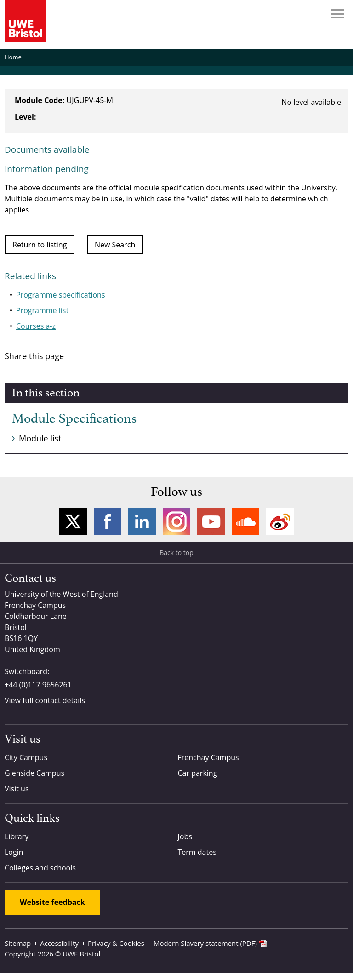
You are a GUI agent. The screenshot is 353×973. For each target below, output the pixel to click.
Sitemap (18, 943)
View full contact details (45, 700)
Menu (337, 14)
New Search (115, 245)
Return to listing (39, 245)
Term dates (197, 852)
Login (14, 852)
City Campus (26, 757)
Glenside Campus (34, 773)
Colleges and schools (40, 868)
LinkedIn (142, 521)
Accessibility (59, 943)
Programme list (42, 310)
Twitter (73, 521)
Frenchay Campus (208, 757)
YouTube (211, 521)
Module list (40, 438)
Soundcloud (245, 521)
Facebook (107, 521)
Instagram (176, 521)
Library (16, 836)
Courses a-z (36, 326)
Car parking (197, 773)
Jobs (185, 836)
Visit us (17, 789)
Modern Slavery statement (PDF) (205, 943)
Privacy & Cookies (116, 943)
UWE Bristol (81, 953)
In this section (46, 393)
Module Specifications (74, 419)
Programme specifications (60, 295)
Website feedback (52, 902)
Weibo (280, 521)
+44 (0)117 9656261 (38, 685)
